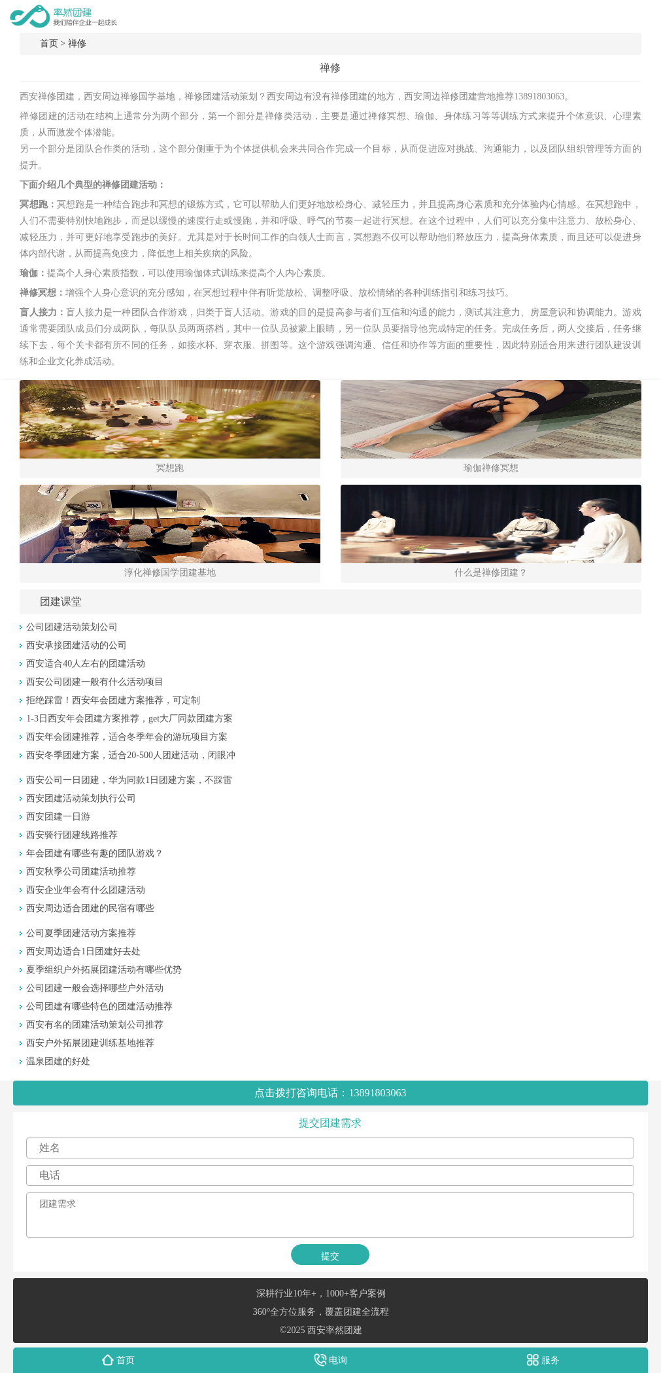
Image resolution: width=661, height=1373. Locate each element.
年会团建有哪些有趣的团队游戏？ (94, 853)
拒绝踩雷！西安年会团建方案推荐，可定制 (113, 700)
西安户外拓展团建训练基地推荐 (90, 1043)
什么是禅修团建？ (491, 573)
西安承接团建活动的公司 (76, 645)
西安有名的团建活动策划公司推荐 (94, 1025)
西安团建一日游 (58, 817)
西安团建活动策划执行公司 (81, 798)
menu (644, 16)
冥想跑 (170, 468)
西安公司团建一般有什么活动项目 (94, 682)
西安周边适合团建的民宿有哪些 (90, 908)
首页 (49, 43)
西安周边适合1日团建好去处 (83, 951)
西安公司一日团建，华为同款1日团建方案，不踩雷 (129, 780)
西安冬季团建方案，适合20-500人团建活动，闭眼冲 (130, 755)
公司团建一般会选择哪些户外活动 (94, 988)
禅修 (77, 43)
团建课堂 (61, 601)
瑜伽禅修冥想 (491, 468)
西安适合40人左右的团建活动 (85, 664)
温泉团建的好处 (58, 1061)
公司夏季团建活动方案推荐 (81, 933)
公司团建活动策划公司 (72, 627)
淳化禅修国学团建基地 (170, 573)
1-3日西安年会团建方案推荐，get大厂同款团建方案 (129, 718)
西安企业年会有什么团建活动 (85, 890)
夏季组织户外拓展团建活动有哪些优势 (104, 970)
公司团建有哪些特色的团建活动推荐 (99, 1006)
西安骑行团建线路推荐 (72, 835)
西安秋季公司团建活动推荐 (81, 872)
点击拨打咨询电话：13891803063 (330, 1092)
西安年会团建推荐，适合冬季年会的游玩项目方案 (127, 737)
